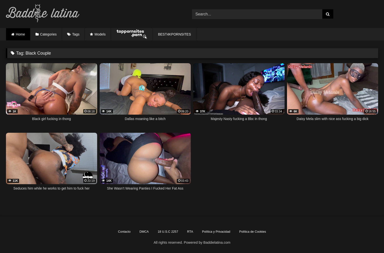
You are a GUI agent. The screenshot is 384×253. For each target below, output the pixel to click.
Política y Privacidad (216, 231)
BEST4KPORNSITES (174, 34)
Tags (76, 34)
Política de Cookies (252, 231)
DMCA (144, 231)
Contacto (124, 231)
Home (20, 34)
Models (100, 34)
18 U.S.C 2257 (168, 231)
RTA (190, 231)
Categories (48, 34)
